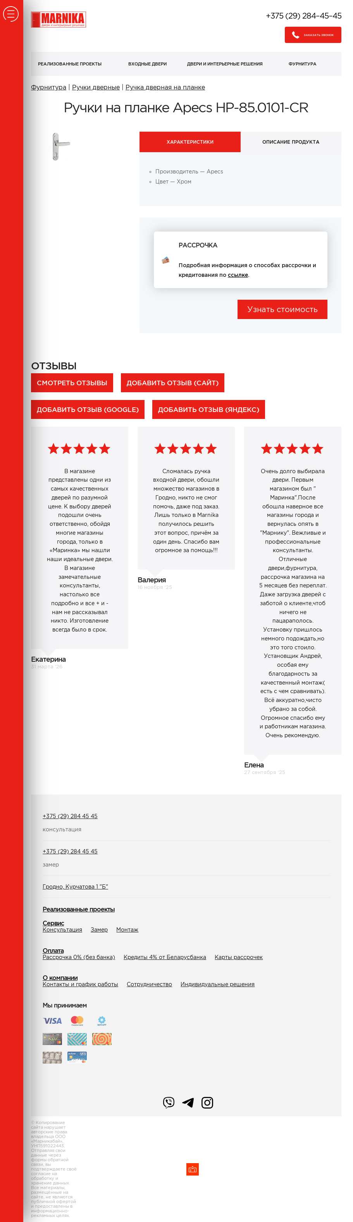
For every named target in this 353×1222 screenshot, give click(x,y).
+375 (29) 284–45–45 (303, 16)
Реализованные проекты (70, 64)
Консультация (62, 930)
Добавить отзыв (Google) (88, 409)
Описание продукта (290, 141)
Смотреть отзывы (72, 382)
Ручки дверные (96, 87)
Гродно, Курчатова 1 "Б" (75, 887)
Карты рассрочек (239, 957)
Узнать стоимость (282, 309)
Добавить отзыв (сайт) (173, 382)
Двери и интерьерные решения (225, 64)
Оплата (53, 950)
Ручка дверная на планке (165, 87)
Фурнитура (303, 64)
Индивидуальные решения (218, 984)
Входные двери (147, 64)
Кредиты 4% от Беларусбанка (165, 957)
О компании (60, 977)
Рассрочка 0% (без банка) (79, 957)
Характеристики (190, 141)
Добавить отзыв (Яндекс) (208, 409)
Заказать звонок (311, 35)
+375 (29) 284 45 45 (70, 816)
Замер (99, 930)
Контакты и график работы (80, 984)
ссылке (238, 275)
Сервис (53, 923)
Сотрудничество (149, 984)
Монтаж (127, 930)
